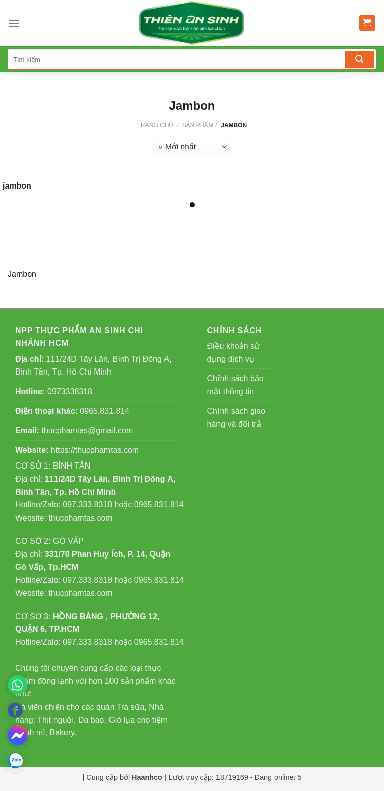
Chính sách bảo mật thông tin (235, 385)
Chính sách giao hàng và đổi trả (236, 418)
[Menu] (14, 23)
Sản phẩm (198, 125)
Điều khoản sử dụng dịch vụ (233, 352)
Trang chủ (155, 125)
